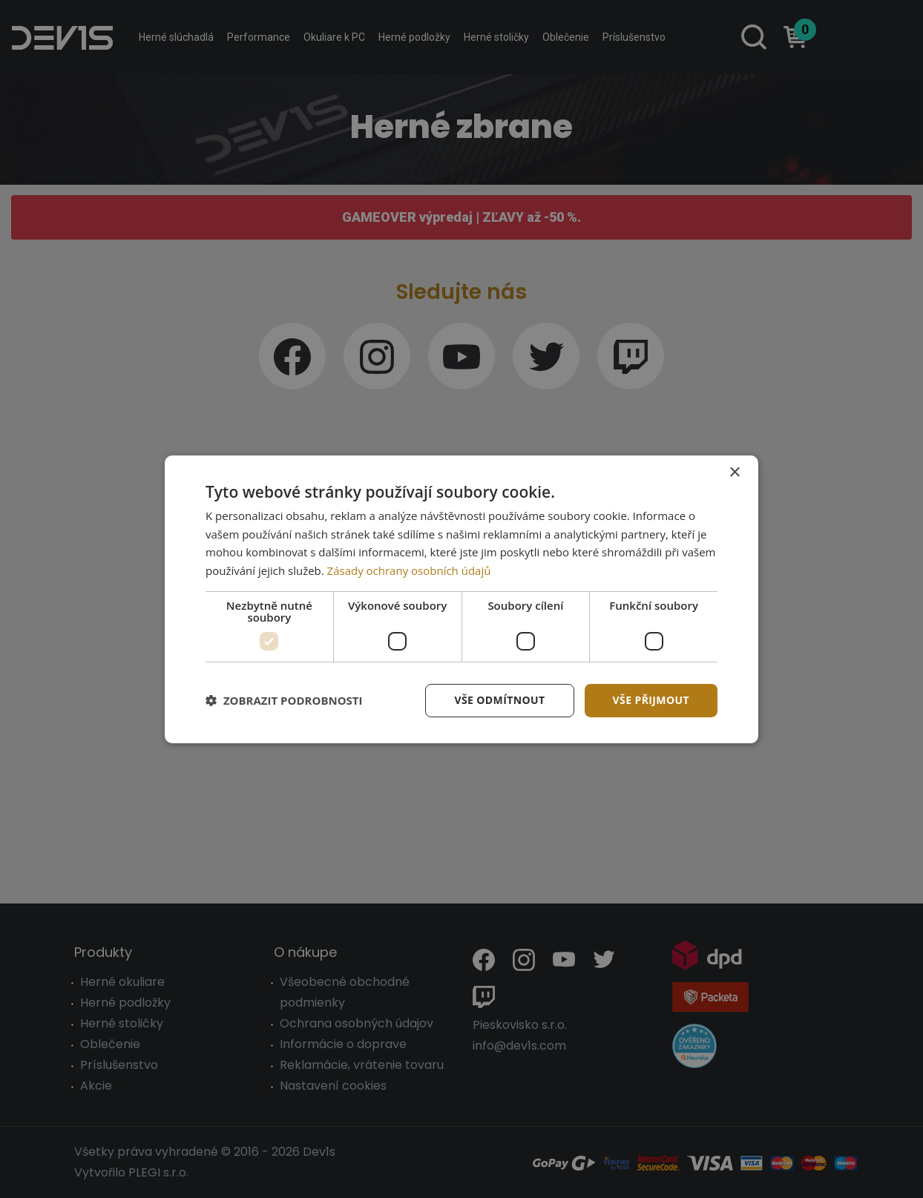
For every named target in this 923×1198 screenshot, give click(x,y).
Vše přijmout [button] (651, 700)
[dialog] (461, 599)
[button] (284, 700)
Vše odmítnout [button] (499, 700)
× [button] (734, 472)
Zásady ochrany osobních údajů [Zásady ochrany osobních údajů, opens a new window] (409, 570)
